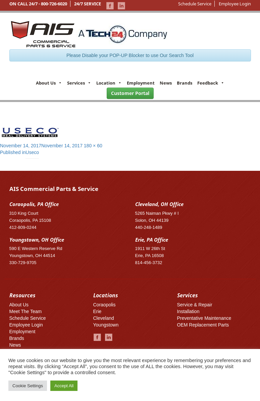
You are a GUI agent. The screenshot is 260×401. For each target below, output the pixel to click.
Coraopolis (104, 304)
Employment (141, 83)
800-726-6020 (54, 4)
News (166, 83)
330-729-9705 (23, 262)
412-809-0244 (23, 227)
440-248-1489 (148, 227)
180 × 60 (93, 145)
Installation (188, 311)
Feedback (210, 83)
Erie (97, 311)
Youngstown (106, 325)
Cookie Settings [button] (27, 385)
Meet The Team (25, 311)
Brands (184, 83)
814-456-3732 (148, 262)
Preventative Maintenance (204, 318)
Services (79, 83)
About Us (49, 83)
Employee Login (235, 4)
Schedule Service (194, 4)
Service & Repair (194, 304)
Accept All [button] (63, 385)
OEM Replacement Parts (203, 325)
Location (109, 83)
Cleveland (103, 318)
